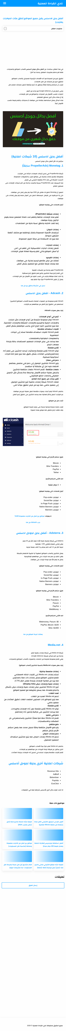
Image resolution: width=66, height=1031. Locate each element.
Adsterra (54, 532)
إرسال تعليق (33, 885)
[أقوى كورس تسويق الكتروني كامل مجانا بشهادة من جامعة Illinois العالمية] (48, 813)
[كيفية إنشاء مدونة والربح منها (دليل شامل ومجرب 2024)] (17, 813)
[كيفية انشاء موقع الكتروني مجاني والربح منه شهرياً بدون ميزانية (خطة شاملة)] (48, 856)
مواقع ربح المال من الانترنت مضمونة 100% (29, 516)
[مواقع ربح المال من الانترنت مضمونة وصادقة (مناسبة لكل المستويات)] (17, 835)
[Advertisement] (33, 49)
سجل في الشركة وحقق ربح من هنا (33, 285)
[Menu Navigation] (4, 3)
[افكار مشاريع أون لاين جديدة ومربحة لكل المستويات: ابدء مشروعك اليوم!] (17, 856)
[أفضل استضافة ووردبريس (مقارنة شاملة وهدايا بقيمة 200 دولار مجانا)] (48, 835)
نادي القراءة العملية (50, 3)
